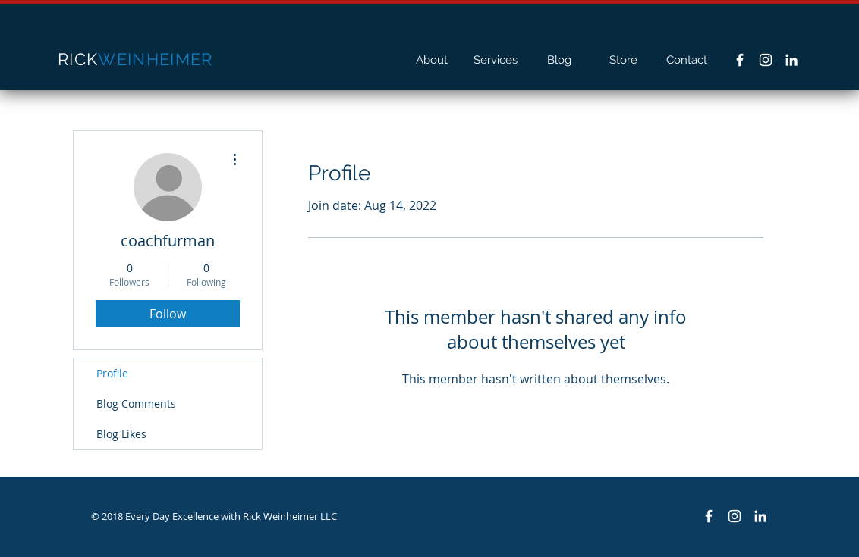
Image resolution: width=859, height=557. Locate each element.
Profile (112, 373)
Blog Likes (121, 434)
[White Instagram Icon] (765, 60)
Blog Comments (136, 403)
